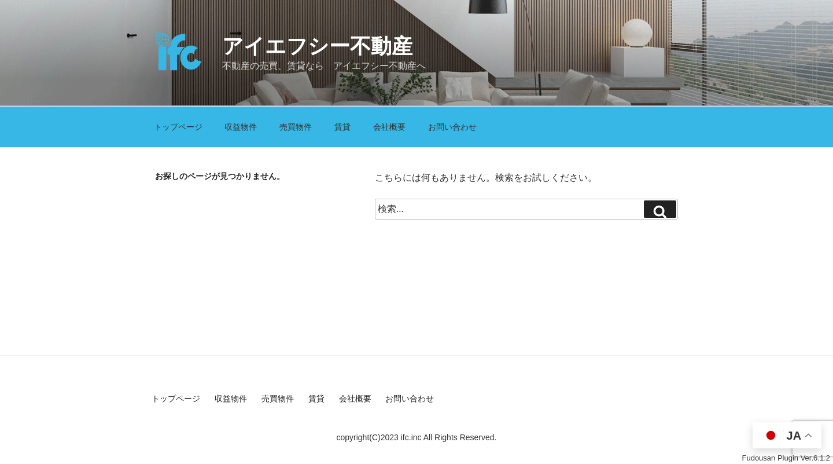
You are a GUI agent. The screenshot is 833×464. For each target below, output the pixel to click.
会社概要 (389, 126)
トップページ (178, 126)
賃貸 (342, 126)
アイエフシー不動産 (317, 46)
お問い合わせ (452, 126)
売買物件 (295, 126)
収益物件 (240, 126)
